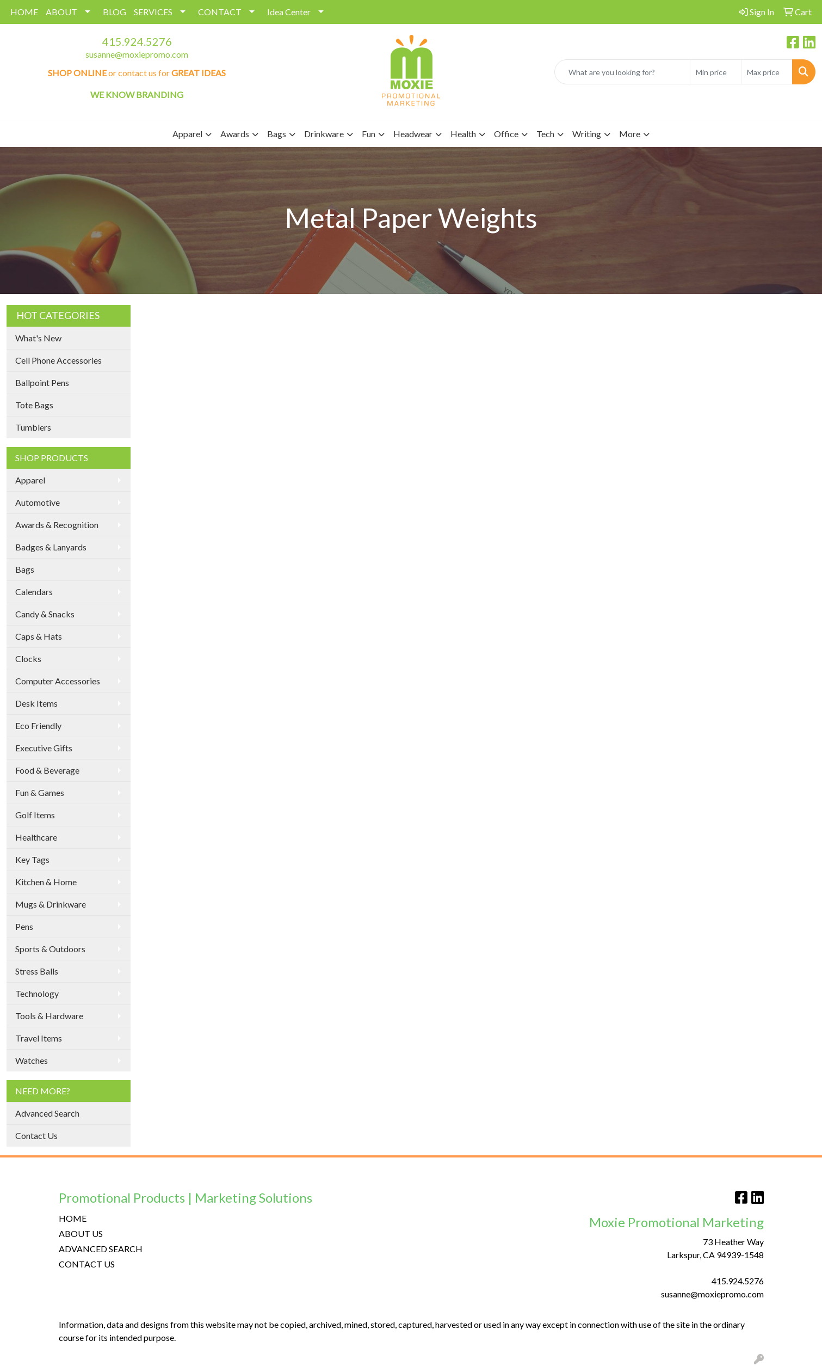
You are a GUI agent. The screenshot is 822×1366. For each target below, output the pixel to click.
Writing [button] (586, 133)
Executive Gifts (43, 748)
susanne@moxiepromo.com (136, 54)
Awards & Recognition (56, 524)
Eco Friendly (38, 725)
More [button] (629, 133)
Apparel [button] (187, 133)
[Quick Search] (622, 71)
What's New (38, 338)
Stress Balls (36, 971)
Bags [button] (276, 133)
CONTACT (220, 12)
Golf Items (35, 815)
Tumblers (33, 427)
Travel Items (38, 1038)
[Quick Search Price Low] (715, 71)
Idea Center (289, 12)
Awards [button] (234, 133)
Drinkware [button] (324, 133)
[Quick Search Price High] (767, 71)
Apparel (30, 480)
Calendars (34, 591)
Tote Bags (34, 405)
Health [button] (463, 133)
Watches (31, 1060)
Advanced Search (47, 1113)
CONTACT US (87, 1264)
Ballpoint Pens (42, 382)
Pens (24, 926)
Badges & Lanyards (50, 547)
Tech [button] (545, 133)
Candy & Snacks (45, 614)
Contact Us (36, 1135)
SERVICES (153, 12)
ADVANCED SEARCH (101, 1249)
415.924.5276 (137, 41)
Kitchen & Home (46, 882)
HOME (24, 12)
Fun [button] (368, 133)
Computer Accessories (57, 681)
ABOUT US (81, 1233)
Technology (37, 993)
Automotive (37, 502)
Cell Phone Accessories (58, 360)
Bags (24, 569)
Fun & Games (39, 792)
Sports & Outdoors (50, 949)
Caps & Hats (38, 636)
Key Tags (32, 859)
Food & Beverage (47, 770)
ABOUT (61, 12)
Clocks (28, 658)
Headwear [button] (412, 133)
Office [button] (506, 133)
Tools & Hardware (49, 1015)
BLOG (114, 12)
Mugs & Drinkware (50, 904)
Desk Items (36, 703)
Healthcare (36, 837)
